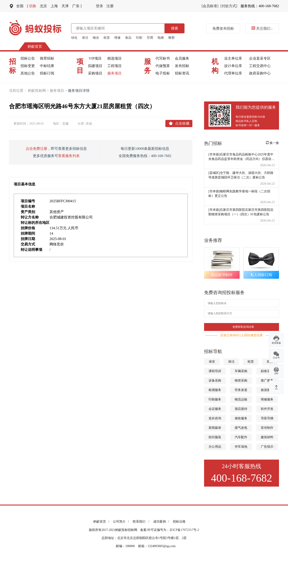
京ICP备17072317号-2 (184, 530)
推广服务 (267, 380)
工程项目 (114, 66)
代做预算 (162, 66)
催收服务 (241, 418)
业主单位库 (233, 58)
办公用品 (215, 446)
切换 (31, 6)
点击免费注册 (36, 148)
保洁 (85, 37)
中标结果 (47, 66)
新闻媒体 (215, 427)
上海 (54, 6)
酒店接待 (241, 409)
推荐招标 (47, 58)
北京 (43, 6)
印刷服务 (215, 399)
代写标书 (162, 58)
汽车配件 (241, 437)
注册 (110, 6)
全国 (19, 6)
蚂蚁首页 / (102, 521)
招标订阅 (47, 73)
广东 (76, 6)
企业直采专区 (260, 58)
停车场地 (241, 446)
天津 (65, 6)
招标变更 (27, 66)
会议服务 (215, 409)
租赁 (107, 37)
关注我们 (262, 28)
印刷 (139, 37)
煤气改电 (241, 427)
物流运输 (241, 399)
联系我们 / (142, 521)
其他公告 (27, 73)
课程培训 (215, 371)
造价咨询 (215, 418)
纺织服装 (215, 437)
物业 (96, 37)
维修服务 (267, 399)
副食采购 (267, 371)
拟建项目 (95, 66)
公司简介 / (121, 521)
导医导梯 (267, 418)
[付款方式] (228, 6)
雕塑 (171, 37)
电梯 (161, 37)
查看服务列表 (69, 156)
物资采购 (241, 380)
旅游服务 (267, 390)
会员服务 (182, 58)
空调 (150, 37)
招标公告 (27, 58)
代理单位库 (233, 73)
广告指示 (267, 446)
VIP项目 (95, 58)
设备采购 (215, 380)
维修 (117, 37)
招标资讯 (182, 73)
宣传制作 (267, 427)
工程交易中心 (260, 66)
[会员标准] (210, 6)
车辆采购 (241, 371)
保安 (212, 361)
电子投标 (162, 73)
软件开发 (267, 409)
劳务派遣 (241, 390)
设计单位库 (233, 66)
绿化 (74, 37)
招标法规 (179, 521)
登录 (99, 6)
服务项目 (114, 73)
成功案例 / (162, 521)
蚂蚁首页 (35, 46)
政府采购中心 (260, 73)
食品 (128, 37)
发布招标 (182, 66)
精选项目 (114, 58)
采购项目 (95, 73)
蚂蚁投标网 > (39, 90)
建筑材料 (267, 437)
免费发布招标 (223, 28)
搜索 (174, 28)
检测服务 (215, 390)
